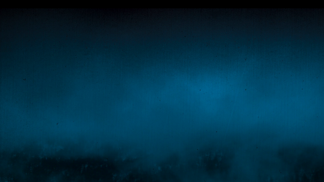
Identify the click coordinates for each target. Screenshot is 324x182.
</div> (162, 4)
